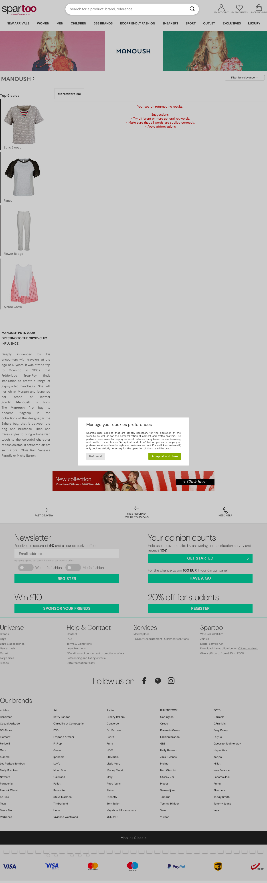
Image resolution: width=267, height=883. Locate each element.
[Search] (192, 9)
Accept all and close (165, 456)
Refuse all (95, 456)
